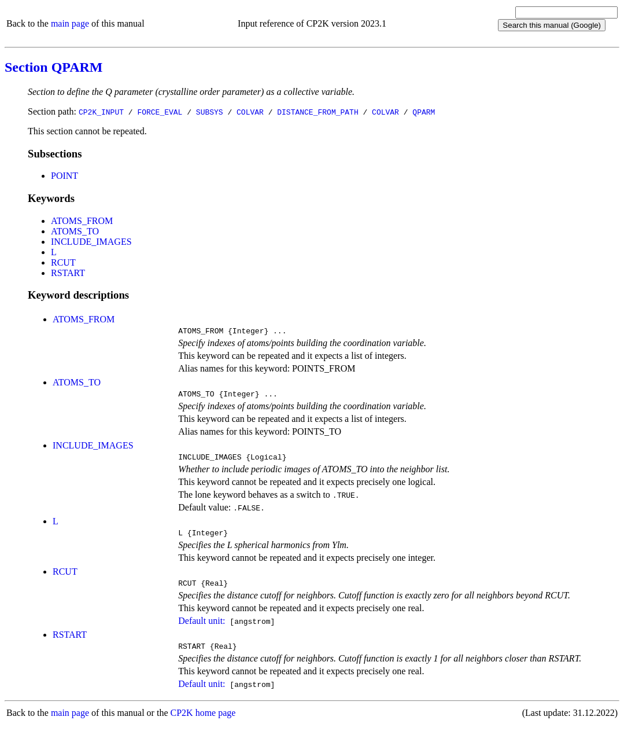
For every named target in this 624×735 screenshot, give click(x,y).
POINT (64, 176)
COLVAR (250, 111)
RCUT (63, 262)
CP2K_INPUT (101, 111)
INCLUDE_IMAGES (91, 242)
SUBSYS (209, 111)
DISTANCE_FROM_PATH (317, 111)
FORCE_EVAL (159, 111)
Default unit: (201, 629)
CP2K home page (203, 723)
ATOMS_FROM (82, 221)
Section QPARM (54, 67)
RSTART (68, 273)
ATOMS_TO (75, 231)
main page (70, 23)
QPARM (423, 111)
